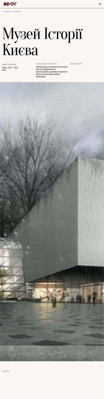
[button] (100, 4)
